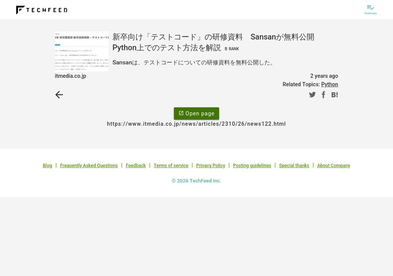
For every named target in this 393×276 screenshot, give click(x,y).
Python (329, 84)
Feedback (136, 165)
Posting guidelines (252, 165)
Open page (196, 113)
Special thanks (294, 165)
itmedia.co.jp (70, 76)
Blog (47, 165)
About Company (333, 165)
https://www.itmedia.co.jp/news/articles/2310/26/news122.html (196, 124)
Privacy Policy (210, 165)
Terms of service (171, 165)
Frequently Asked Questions (89, 165)
